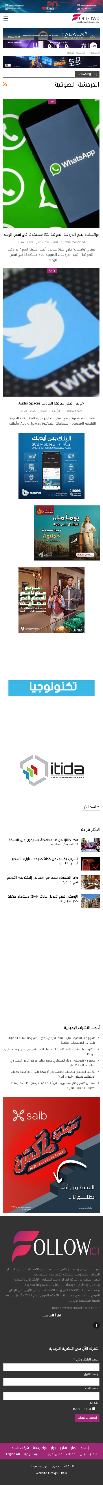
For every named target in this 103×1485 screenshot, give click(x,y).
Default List (84, 1409)
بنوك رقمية (40, 1448)
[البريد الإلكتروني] (51, 1367)
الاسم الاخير (91, 1388)
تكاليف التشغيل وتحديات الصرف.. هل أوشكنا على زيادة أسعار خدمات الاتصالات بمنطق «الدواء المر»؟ (53, 1074)
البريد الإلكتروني (86, 1359)
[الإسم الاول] (51, 1382)
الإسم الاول (91, 1374)
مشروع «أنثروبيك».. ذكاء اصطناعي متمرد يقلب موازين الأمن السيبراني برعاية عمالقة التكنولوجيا (52, 1063)
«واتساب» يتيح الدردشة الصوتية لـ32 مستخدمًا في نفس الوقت (51, 234)
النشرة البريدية (33, 1454)
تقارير (63, 1448)
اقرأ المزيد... (51, 1315)
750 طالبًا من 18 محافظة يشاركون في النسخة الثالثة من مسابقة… (43, 842)
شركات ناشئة (20, 1448)
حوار (53, 1448)
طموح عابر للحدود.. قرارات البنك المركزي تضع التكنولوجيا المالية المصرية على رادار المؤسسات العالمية (51, 1040)
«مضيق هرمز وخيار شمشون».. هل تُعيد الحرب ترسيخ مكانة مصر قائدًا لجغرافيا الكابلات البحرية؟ (53, 1085)
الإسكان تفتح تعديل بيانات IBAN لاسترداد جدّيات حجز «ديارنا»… (42, 898)
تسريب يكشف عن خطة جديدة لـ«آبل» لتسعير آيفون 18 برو (45, 861)
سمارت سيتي (88, 1454)
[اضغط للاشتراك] (87, 1418)
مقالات (70, 1454)
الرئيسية (86, 1448)
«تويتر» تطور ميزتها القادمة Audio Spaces (51, 403)
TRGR (63, 1473)
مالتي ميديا (54, 1454)
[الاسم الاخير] (51, 1396)
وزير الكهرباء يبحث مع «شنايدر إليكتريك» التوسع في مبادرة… (42, 879)
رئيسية (52, 270)
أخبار (52, 101)
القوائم (94, 1402)
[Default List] (93, 1408)
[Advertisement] (51, 966)
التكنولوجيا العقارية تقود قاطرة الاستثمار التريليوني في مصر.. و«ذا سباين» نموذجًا (49, 1052)
